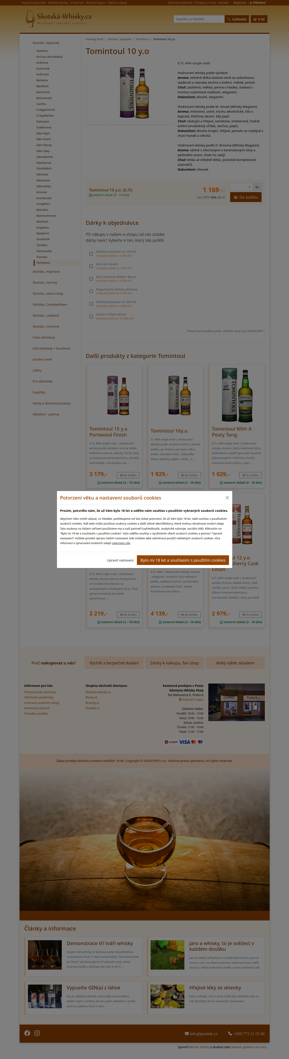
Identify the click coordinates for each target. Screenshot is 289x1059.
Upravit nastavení (120, 560)
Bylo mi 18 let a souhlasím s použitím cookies (182, 560)
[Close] (227, 497)
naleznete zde (121, 543)
